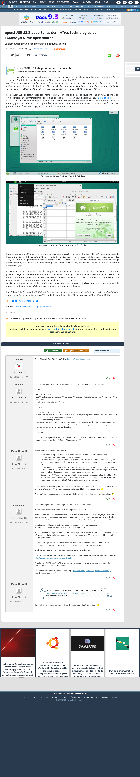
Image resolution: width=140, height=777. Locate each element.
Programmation (98, 6)
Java (70, 6)
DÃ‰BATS (87, 10)
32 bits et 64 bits (104, 109)
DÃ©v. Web (78, 6)
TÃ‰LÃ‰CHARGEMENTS (61, 10)
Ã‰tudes (87, 2)
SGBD (108, 6)
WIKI (96, 10)
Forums (13, 2)
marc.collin (19, 538)
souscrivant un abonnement (59, 340)
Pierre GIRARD (19, 484)
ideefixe (19, 393)
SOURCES (77, 10)
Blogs (43, 2)
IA (48, 6)
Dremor (19, 418)
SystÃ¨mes (134, 6)
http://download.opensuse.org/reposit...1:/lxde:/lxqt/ (92, 604)
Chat (51, 2)
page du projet (44, 318)
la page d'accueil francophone (78, 393)
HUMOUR (110, 10)
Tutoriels (25, 2)
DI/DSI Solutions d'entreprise (25, 6)
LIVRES (46, 10)
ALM (53, 6)
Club (105, 2)
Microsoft (61, 6)
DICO (102, 10)
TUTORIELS (18, 10)
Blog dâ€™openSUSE (25, 318)
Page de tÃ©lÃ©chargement (23, 312)
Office (116, 6)
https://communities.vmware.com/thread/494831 (53, 591)
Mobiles (124, 6)
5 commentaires (59, 60)
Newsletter (63, 2)
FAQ (35, 2)
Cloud (42, 6)
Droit (97, 2)
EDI (87, 6)
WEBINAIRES (36, 10)
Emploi (75, 2)
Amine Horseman (41, 60)
